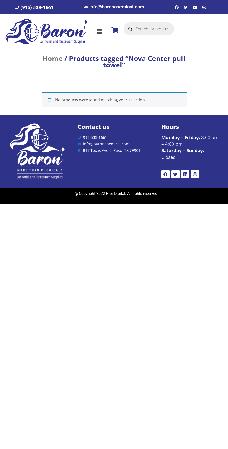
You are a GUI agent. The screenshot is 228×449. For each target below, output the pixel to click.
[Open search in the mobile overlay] (149, 29)
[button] (99, 31)
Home (53, 58)
